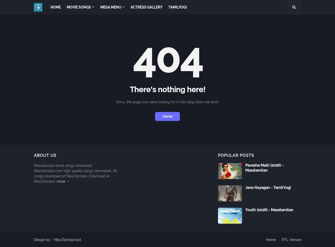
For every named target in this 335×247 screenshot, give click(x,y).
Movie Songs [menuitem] (79, 7)
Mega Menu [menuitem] (110, 7)
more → (63, 181)
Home (167, 116)
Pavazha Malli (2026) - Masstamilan (264, 168)
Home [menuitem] (55, 7)
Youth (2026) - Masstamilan (269, 210)
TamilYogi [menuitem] (177, 7)
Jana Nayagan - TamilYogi (268, 187)
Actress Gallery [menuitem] (146, 7)
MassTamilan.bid (67, 240)
